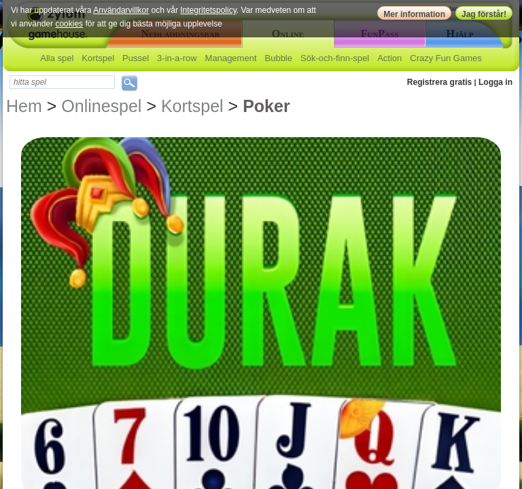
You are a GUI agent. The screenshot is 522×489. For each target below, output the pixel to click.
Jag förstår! (484, 14)
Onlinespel (101, 105)
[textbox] (62, 82)
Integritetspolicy (208, 10)
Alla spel (56, 58)
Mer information (414, 14)
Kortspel (98, 58)
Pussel (135, 58)
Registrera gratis (439, 82)
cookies (69, 24)
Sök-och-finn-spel (334, 58)
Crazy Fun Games (445, 58)
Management (231, 58)
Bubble (278, 58)
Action (389, 58)
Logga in (495, 82)
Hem (24, 105)
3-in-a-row (177, 58)
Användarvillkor (121, 10)
